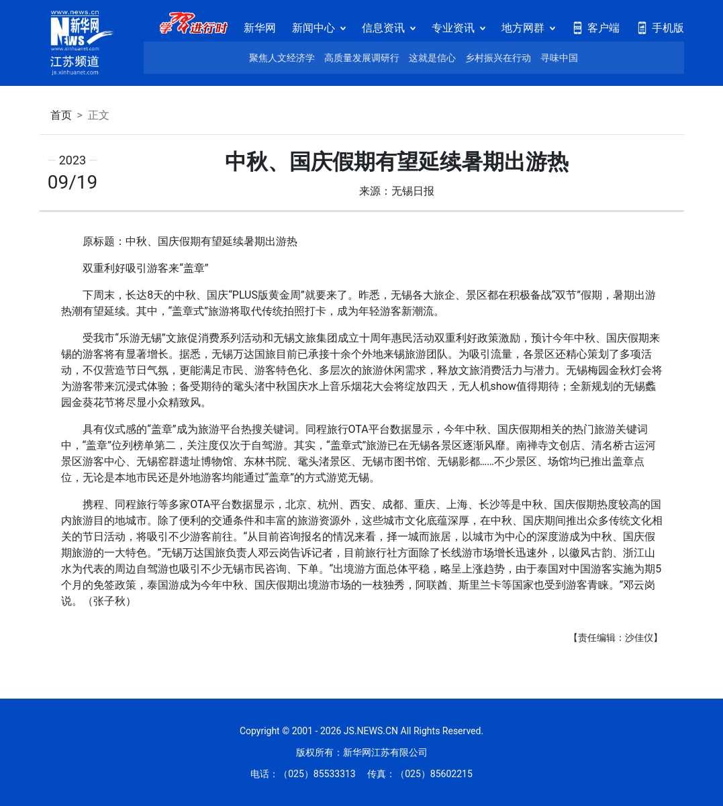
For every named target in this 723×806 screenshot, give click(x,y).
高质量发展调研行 (361, 57)
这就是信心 (432, 57)
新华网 (260, 27)
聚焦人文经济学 (282, 57)
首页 (61, 115)
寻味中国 (559, 57)
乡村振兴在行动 (498, 57)
